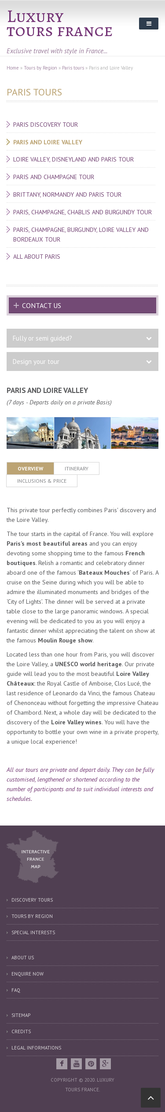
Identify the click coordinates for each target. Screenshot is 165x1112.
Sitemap (20, 1015)
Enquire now (27, 974)
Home (13, 68)
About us (22, 957)
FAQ (15, 990)
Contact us (41, 305)
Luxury (35, 16)
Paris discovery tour (45, 124)
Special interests (33, 932)
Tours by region (32, 916)
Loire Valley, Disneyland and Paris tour (73, 159)
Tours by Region (40, 68)
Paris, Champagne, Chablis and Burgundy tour (82, 212)
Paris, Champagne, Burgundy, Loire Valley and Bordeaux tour (81, 234)
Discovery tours (32, 900)
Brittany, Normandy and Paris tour (67, 194)
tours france (60, 30)
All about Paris (36, 257)
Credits (21, 1031)
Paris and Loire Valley (47, 142)
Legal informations (36, 1048)
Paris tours (73, 68)
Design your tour (36, 361)
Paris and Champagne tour (53, 177)
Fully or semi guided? (42, 338)
